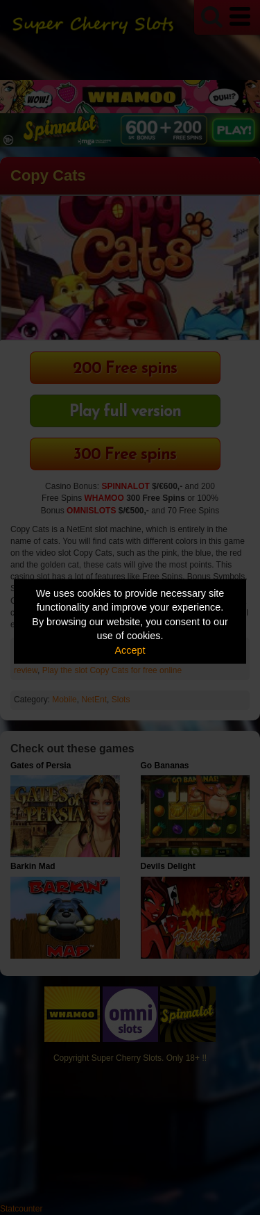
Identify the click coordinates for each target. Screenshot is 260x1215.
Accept (130, 649)
